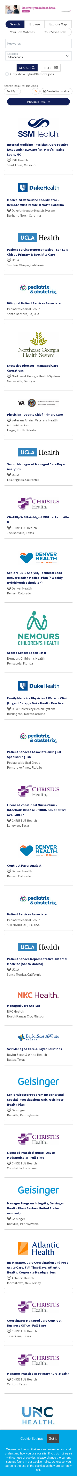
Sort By (11, 91)
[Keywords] (38, 43)
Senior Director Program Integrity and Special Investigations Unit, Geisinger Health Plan (35, 1099)
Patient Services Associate (27, 914)
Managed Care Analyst (23, 1006)
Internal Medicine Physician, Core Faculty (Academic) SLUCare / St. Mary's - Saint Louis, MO (37, 149)
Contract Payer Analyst (24, 865)
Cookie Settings (31, 1438)
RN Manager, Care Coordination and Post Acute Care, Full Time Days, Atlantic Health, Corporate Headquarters (37, 1267)
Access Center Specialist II (26, 653)
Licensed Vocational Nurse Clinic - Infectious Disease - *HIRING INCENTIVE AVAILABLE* (37, 810)
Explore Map (58, 24)
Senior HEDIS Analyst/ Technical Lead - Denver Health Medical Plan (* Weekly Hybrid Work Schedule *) (35, 578)
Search (15, 24)
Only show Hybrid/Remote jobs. (32, 74)
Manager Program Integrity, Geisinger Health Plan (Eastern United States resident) (35, 1208)
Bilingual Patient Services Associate (34, 303)
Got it (52, 1438)
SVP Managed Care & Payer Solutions (34, 1049)
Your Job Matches (22, 32)
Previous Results (38, 102)
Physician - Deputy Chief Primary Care (35, 414)
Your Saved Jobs (56, 32)
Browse (34, 24)
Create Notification (56, 91)
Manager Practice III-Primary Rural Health (38, 1373)
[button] (51, 68)
